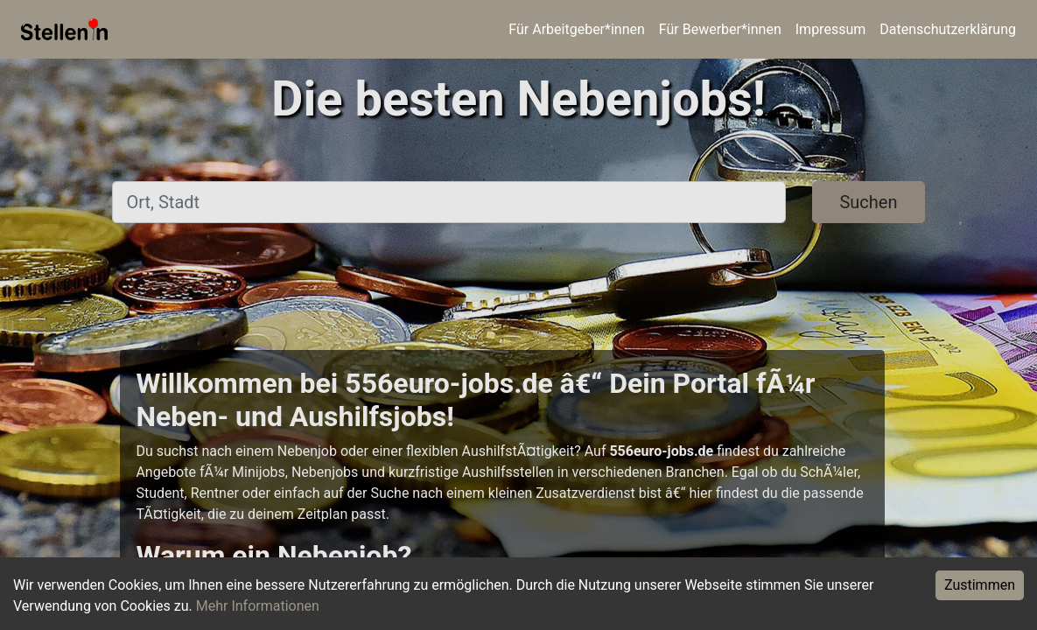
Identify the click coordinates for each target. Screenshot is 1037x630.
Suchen (868, 202)
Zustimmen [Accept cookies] (979, 585)
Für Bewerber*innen (720, 29)
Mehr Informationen (257, 606)
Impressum (830, 29)
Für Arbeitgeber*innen (576, 29)
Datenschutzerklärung (947, 29)
